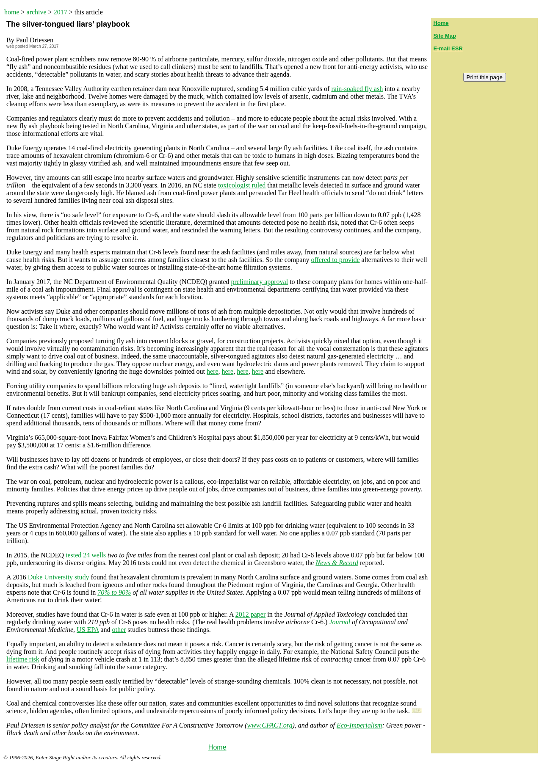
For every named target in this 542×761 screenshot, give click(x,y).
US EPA (88, 629)
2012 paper (250, 614)
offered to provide (335, 259)
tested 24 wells (86, 555)
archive (37, 12)
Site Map (444, 36)
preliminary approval (259, 281)
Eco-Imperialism (359, 725)
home (11, 12)
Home (217, 747)
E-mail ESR (447, 48)
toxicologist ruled (241, 185)
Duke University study (58, 577)
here (212, 371)
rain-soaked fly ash (357, 88)
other (119, 629)
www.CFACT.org (269, 725)
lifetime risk (22, 659)
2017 (60, 12)
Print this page (485, 77)
